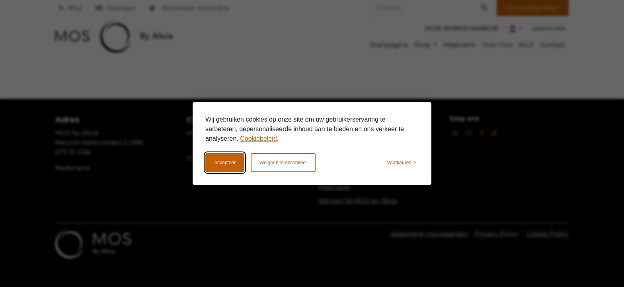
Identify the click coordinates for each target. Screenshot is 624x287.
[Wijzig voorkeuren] (402, 163)
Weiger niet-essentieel (283, 162)
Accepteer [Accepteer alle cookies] (225, 162)
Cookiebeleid (258, 138)
